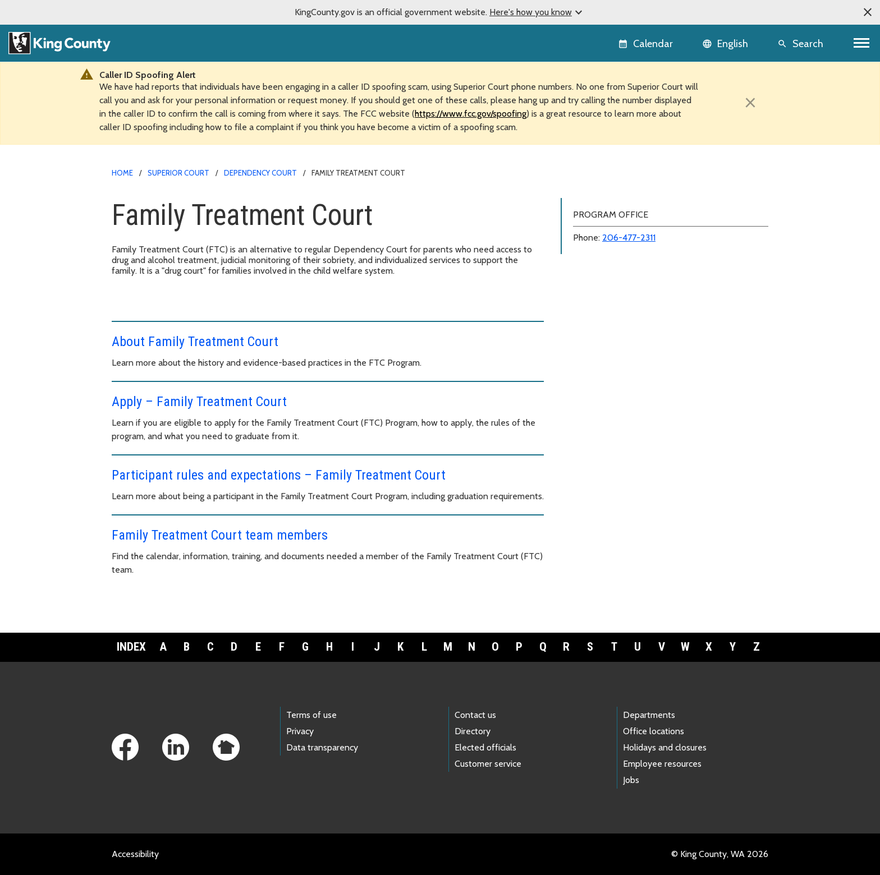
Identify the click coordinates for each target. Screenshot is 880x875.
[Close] (750, 102)
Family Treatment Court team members (220, 535)
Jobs (631, 780)
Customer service (488, 763)
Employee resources (662, 763)
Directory (473, 731)
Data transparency (322, 747)
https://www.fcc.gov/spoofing (470, 113)
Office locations (653, 731)
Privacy (300, 731)
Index (131, 646)
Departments (649, 715)
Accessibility (135, 854)
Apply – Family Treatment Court (199, 401)
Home (122, 172)
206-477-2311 (629, 237)
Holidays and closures (665, 747)
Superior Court (178, 172)
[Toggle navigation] (862, 43)
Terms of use (311, 715)
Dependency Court (260, 172)
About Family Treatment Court (195, 341)
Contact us (475, 715)
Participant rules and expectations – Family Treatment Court (279, 475)
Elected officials (485, 747)
